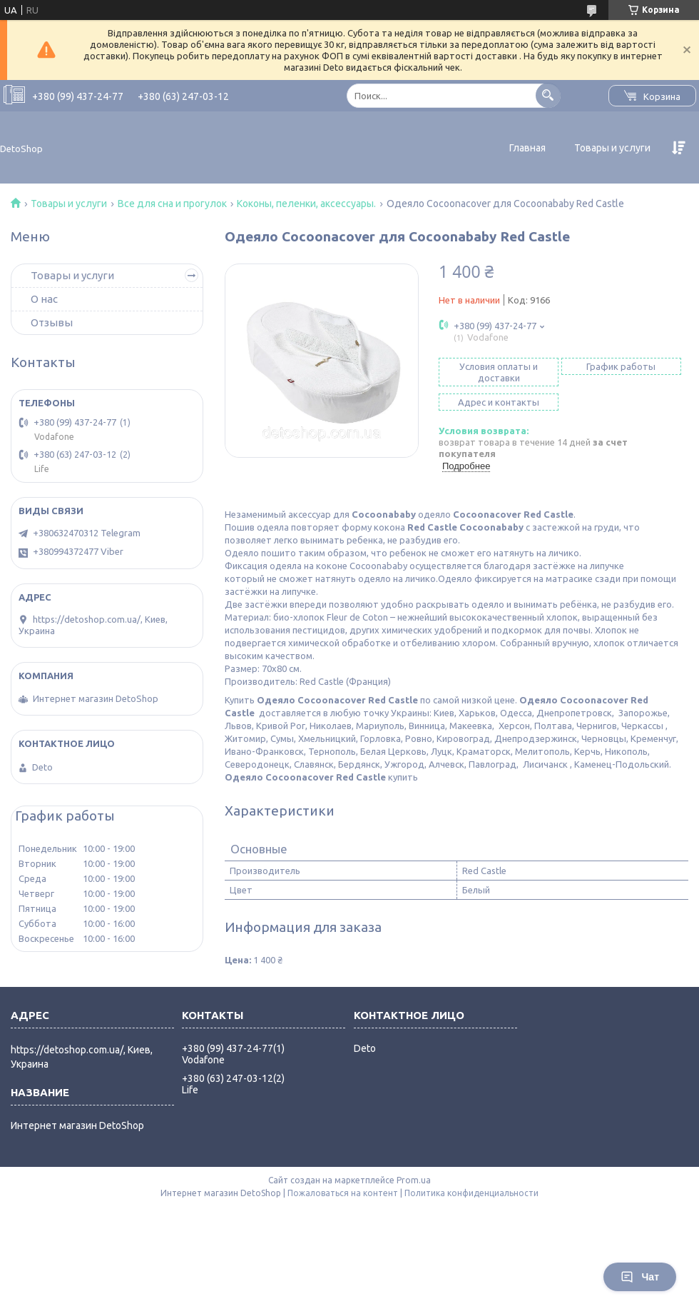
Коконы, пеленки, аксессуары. (306, 203)
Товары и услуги (612, 148)
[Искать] (548, 95)
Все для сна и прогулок (172, 203)
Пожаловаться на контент (342, 1193)
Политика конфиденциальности (471, 1193)
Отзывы (52, 322)
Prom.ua (414, 1180)
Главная (527, 148)
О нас (44, 299)
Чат (640, 1276)
